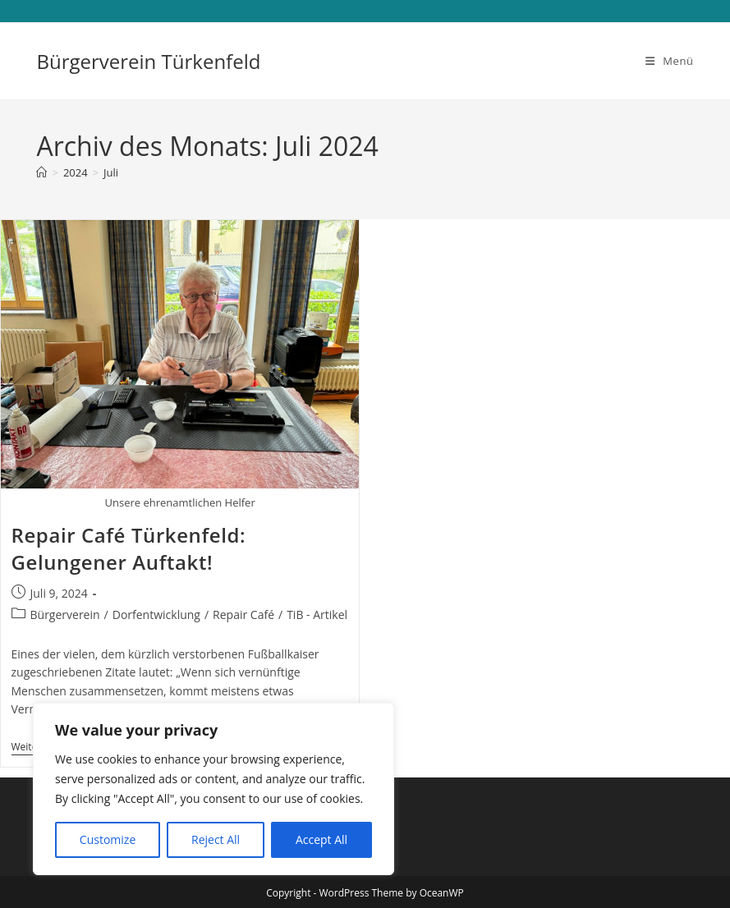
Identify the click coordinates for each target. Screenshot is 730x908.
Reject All (215, 839)
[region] (213, 789)
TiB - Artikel (317, 614)
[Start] (41, 172)
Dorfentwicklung (156, 614)
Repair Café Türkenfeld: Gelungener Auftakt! (128, 548)
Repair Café (243, 614)
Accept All (321, 839)
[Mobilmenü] (669, 60)
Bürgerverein (65, 614)
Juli (110, 172)
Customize (107, 839)
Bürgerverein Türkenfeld (148, 61)
